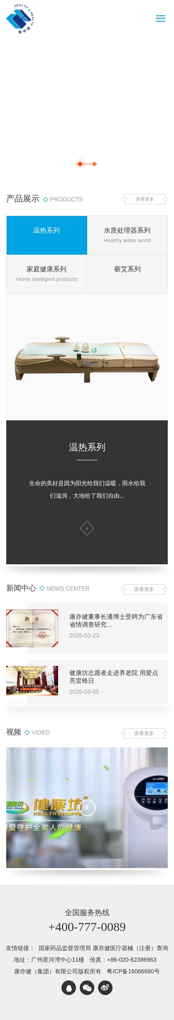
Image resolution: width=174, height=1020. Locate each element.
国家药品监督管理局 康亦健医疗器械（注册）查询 (103, 948)
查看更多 (145, 198)
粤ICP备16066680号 (133, 971)
